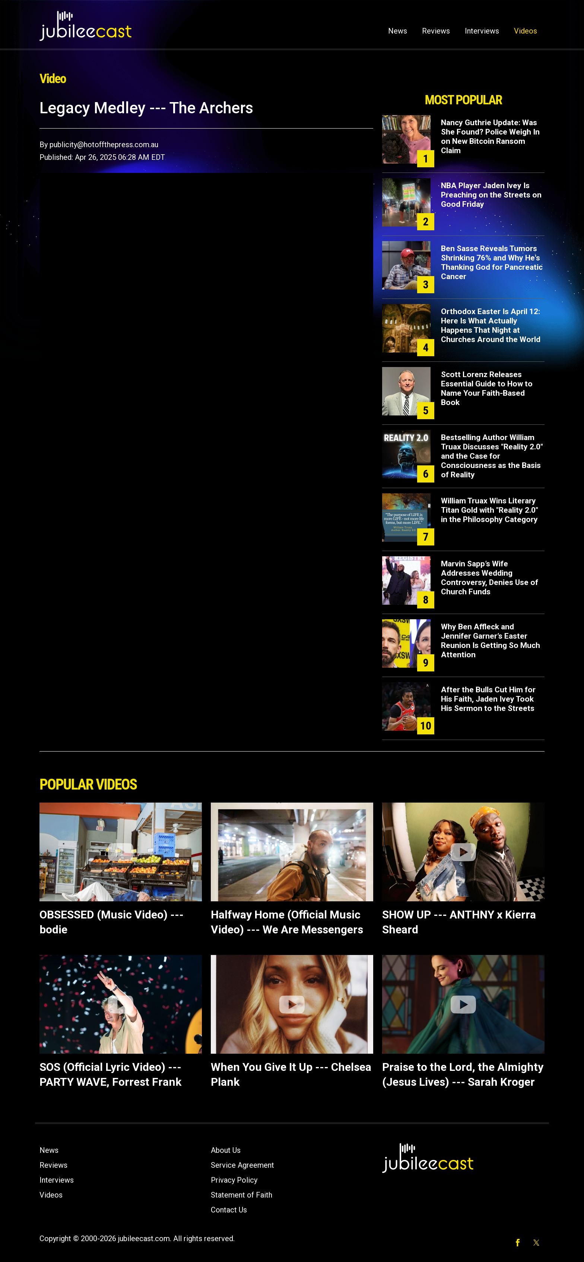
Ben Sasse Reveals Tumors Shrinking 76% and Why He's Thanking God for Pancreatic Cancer (492, 262)
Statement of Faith (241, 1194)
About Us (226, 1150)
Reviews (436, 30)
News (397, 30)
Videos (525, 30)
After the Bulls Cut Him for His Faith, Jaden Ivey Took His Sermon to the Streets (488, 699)
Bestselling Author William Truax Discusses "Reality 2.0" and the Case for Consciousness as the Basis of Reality (492, 456)
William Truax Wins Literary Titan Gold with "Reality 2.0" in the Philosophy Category (489, 510)
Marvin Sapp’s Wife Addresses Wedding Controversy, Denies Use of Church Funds (489, 577)
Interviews (482, 30)
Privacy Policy (234, 1180)
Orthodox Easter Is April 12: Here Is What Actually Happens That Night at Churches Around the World (490, 325)
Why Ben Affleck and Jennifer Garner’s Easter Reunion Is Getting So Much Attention (490, 640)
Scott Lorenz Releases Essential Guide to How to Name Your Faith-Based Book (487, 388)
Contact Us (229, 1209)
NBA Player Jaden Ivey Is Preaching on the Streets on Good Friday (491, 195)
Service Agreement (242, 1165)
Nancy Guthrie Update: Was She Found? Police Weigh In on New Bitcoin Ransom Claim (490, 136)
